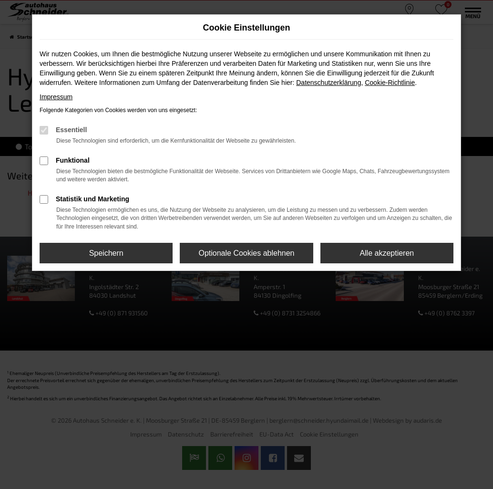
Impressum (56, 97)
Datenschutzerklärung (328, 82)
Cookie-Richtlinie (390, 82)
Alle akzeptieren (386, 253)
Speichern (106, 253)
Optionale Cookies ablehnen (246, 253)
